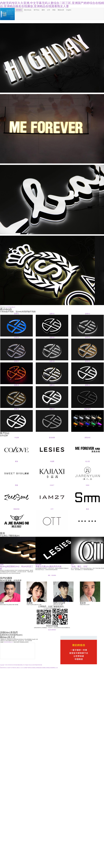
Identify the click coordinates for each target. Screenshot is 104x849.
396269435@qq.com (8, 642)
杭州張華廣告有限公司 (10, 307)
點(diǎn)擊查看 (52, 629)
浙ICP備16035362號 (37, 664)
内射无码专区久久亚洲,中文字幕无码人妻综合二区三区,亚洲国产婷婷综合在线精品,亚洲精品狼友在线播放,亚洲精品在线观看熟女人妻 (29, 667)
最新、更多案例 (52, 575)
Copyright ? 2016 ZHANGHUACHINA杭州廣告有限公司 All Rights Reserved (16, 664)
